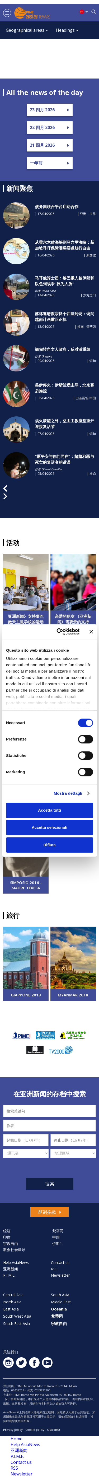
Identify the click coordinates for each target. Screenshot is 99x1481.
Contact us (60, 1262)
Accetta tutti (49, 810)
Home (16, 1439)
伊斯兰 (57, 1243)
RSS (54, 1268)
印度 (7, 1237)
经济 (7, 1230)
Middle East (61, 1301)
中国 (56, 1237)
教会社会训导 (14, 1249)
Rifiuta (49, 845)
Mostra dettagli (68, 793)
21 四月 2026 (42, 145)
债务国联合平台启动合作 (56, 206)
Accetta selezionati (49, 827)
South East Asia (16, 1323)
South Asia (60, 1294)
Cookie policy (34, 1430)
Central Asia (13, 1294)
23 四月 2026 (42, 110)
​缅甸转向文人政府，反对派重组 (62, 349)
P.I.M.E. (9, 1275)
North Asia (12, 1301)
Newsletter (60, 1275)
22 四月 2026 (42, 127)
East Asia (11, 1309)
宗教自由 (10, 1243)
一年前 (36, 163)
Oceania (59, 1309)
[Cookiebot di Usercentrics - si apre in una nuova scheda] (59, 631)
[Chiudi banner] (91, 631)
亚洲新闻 (10, 1268)
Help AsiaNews (16, 1262)
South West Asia (17, 1316)
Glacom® (53, 1430)
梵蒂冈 (57, 1230)
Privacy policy (13, 1430)
